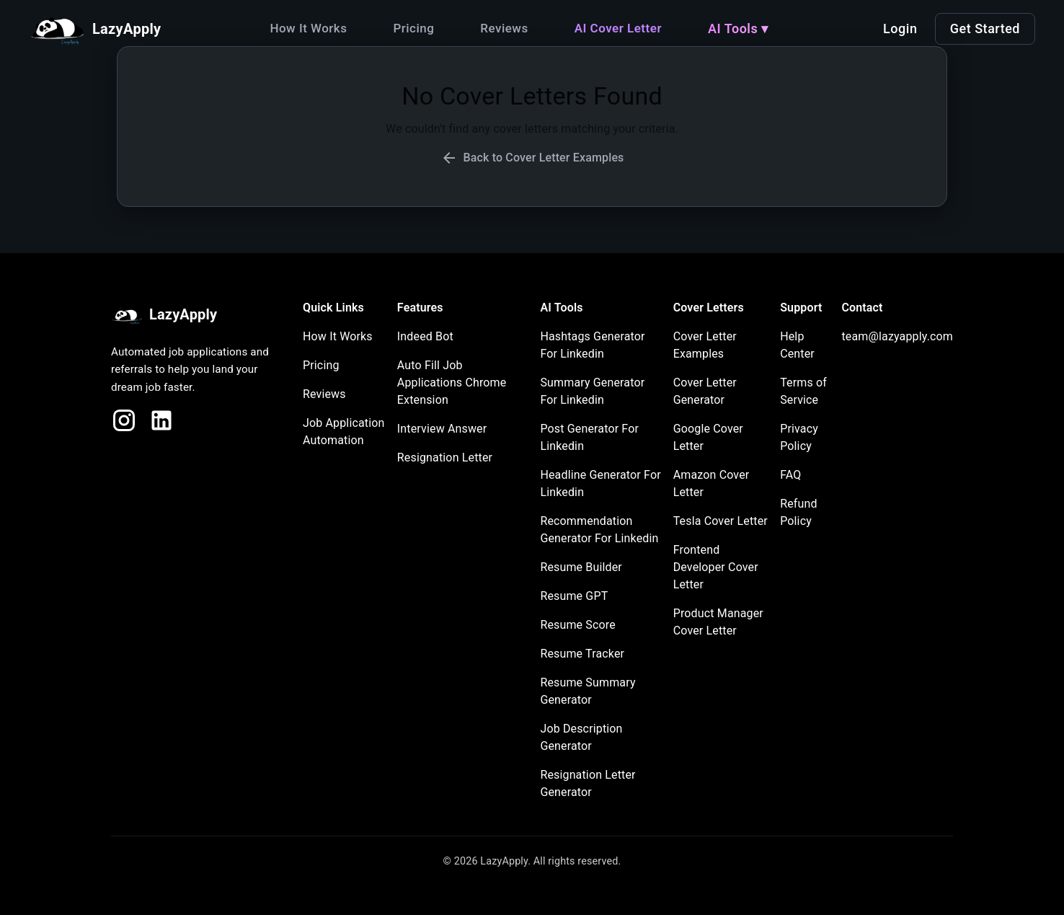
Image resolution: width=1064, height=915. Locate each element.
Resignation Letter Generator (587, 783)
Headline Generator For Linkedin (600, 483)
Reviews (504, 28)
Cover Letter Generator (705, 391)
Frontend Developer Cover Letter (715, 567)
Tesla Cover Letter (720, 521)
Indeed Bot (425, 336)
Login (900, 28)
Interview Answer (442, 429)
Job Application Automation (344, 431)
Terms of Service (803, 391)
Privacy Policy (799, 437)
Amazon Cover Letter (711, 483)
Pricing (413, 28)
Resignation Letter (444, 457)
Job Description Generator (581, 737)
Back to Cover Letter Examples (532, 158)
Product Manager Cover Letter (718, 621)
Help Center (797, 345)
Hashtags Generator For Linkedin (592, 345)
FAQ (790, 475)
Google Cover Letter (708, 437)
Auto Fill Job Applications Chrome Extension (452, 382)
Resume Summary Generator (587, 691)
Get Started (985, 28)
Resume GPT (574, 596)
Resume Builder (581, 567)
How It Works (308, 28)
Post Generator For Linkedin (589, 437)
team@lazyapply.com (897, 336)
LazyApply (164, 315)
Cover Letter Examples (705, 345)
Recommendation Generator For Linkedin (599, 529)
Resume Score (577, 625)
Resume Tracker (582, 653)
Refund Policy (798, 512)
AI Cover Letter (618, 28)
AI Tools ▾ (738, 28)
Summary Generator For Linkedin (592, 391)
